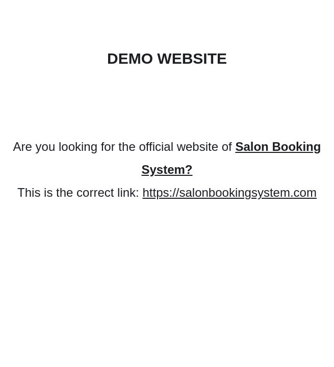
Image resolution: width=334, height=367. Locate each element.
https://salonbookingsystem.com (229, 192)
